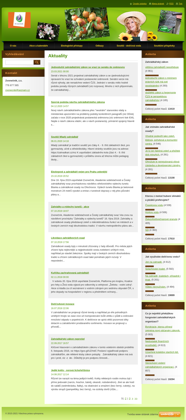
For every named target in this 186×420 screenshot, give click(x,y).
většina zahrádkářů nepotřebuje (162, 67)
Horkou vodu (152, 212)
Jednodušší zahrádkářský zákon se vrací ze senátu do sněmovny (88, 67)
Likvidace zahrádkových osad (68, 237)
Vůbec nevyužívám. (155, 286)
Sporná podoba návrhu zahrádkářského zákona (78, 102)
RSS (171, 3)
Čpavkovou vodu (154, 205)
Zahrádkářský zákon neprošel (68, 338)
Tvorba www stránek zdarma (142, 414)
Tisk (180, 3)
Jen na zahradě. (153, 262)
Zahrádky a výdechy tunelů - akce (70, 206)
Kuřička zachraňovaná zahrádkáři (70, 272)
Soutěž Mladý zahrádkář (64, 136)
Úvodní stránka (139, 3)
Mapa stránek (158, 3)
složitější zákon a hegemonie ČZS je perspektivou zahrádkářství (160, 96)
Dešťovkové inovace (62, 304)
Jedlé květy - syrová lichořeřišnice (70, 370)
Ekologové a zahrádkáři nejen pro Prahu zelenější (79, 171)
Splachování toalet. (155, 268)
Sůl (147, 230)
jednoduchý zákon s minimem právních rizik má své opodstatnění (161, 82)
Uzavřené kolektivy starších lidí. (162, 352)
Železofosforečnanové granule (161, 219)
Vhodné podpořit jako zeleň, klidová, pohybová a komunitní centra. (161, 140)
